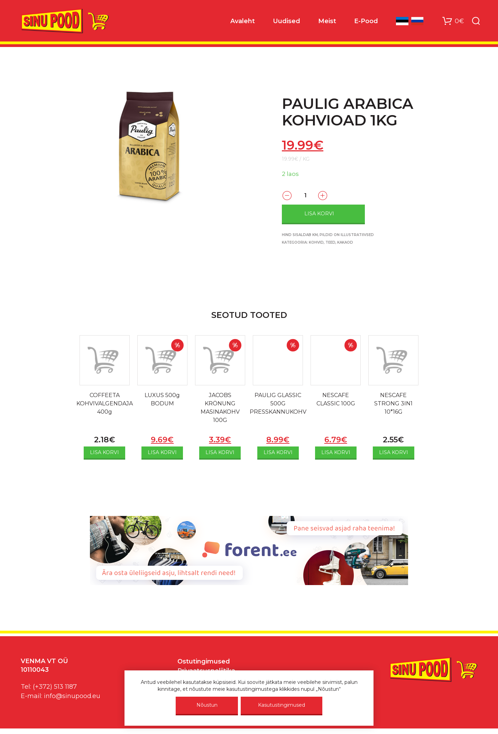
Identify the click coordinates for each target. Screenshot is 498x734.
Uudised (286, 21)
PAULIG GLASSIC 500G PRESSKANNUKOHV (278, 403)
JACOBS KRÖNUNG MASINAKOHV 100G (220, 407)
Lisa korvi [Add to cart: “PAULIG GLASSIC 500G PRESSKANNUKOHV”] (278, 452)
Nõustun (207, 705)
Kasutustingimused (281, 705)
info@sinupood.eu (72, 696)
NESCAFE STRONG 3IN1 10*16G (393, 403)
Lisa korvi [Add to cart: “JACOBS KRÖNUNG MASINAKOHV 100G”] (219, 452)
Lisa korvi (319, 213)
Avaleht (242, 21)
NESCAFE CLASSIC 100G (335, 399)
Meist (327, 21)
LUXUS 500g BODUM (162, 399)
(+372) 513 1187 (55, 686)
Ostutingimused (203, 661)
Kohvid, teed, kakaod (331, 242)
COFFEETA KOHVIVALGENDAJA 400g (104, 403)
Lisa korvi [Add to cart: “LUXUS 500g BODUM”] (162, 452)
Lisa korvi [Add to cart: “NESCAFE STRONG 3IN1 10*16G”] (393, 452)
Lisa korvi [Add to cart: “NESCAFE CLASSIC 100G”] (335, 452)
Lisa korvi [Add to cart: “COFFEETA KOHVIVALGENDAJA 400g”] (104, 452)
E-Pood (366, 21)
